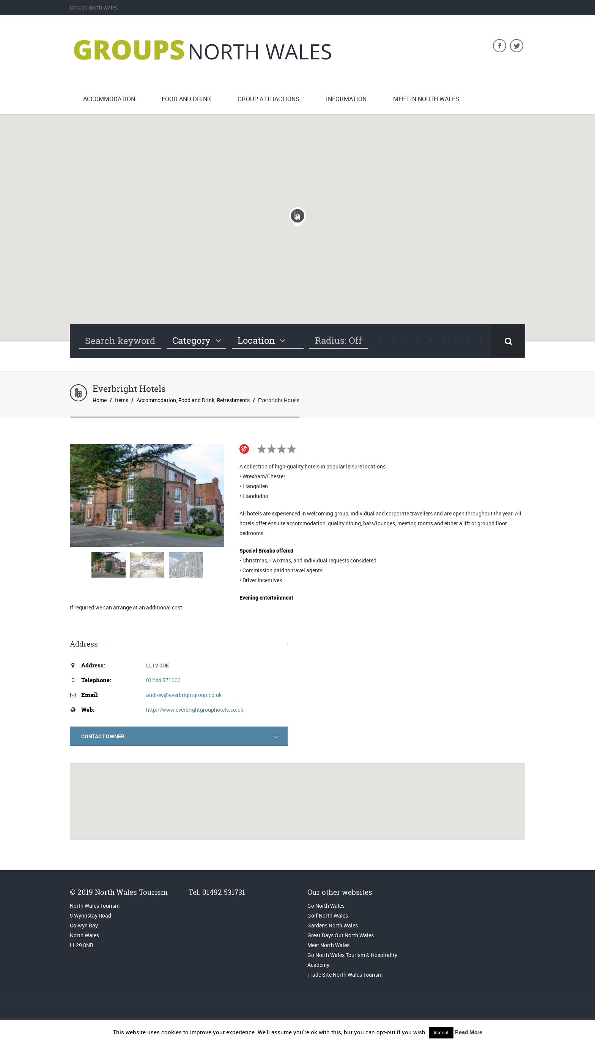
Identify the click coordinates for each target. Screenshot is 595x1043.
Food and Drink (186, 99)
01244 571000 (163, 680)
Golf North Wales (327, 915)
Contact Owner (102, 736)
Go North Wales (326, 905)
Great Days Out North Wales (340, 935)
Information (346, 99)
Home (100, 400)
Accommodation (109, 99)
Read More (468, 1032)
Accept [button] (441, 1032)
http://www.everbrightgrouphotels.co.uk (194, 709)
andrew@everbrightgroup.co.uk (184, 694)
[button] (297, 217)
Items (121, 400)
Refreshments (233, 400)
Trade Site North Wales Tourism (345, 974)
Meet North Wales (328, 945)
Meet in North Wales (426, 99)
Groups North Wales (499, 1014)
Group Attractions (268, 99)
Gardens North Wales (332, 925)
